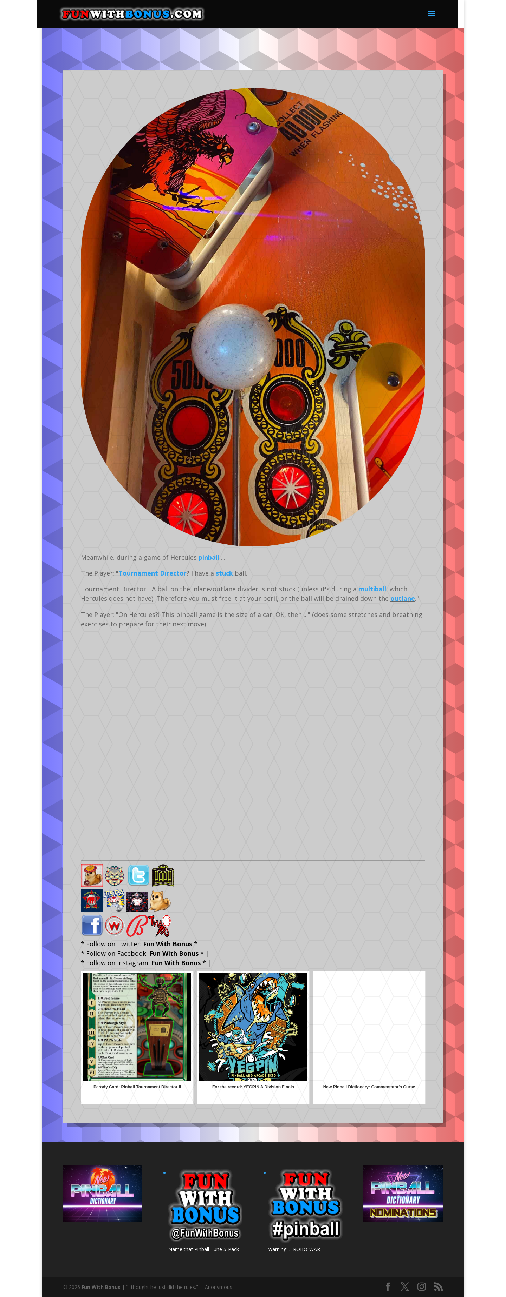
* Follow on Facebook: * (142, 953)
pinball (209, 557)
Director (173, 573)
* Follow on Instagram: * (143, 963)
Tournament (138, 573)
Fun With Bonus (101, 1287)
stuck (224, 573)
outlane (402, 598)
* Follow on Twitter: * (139, 944)
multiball (372, 589)
